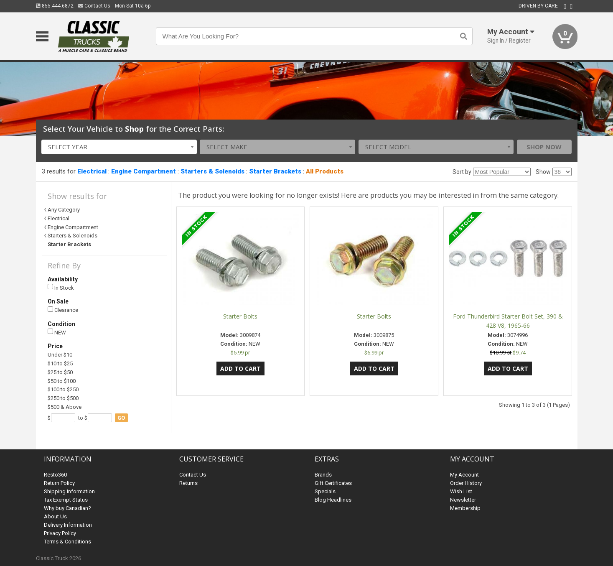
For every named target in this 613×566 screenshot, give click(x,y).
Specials (325, 491)
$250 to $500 (63, 398)
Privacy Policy (60, 533)
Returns (188, 483)
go (121, 417)
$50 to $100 (62, 381)
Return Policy (59, 483)
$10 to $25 (60, 363)
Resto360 (55, 475)
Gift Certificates (333, 483)
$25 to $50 (60, 372)
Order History (466, 483)
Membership (465, 508)
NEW (57, 332)
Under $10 (60, 355)
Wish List (461, 491)
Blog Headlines (333, 500)
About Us (55, 516)
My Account (464, 475)
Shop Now (544, 147)
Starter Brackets (275, 171)
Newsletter (463, 500)
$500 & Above (64, 407)
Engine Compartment (143, 171)
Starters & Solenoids (212, 171)
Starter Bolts (240, 316)
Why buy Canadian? (67, 508)
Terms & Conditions (67, 541)
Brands (323, 475)
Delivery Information (68, 525)
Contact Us (94, 6)
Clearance (63, 310)
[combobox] (119, 147)
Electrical (92, 171)
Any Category (64, 210)
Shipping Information (69, 491)
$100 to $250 (63, 389)
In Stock (61, 287)
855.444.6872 (55, 6)
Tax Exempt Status (66, 500)
